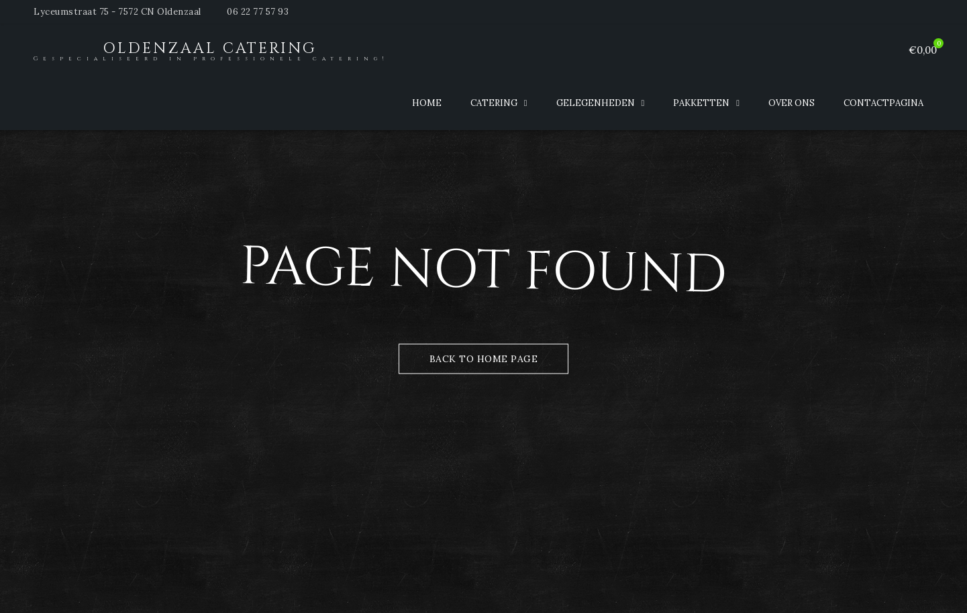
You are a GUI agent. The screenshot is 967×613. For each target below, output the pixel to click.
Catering (493, 103)
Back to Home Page (483, 359)
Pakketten (701, 103)
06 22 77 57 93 (258, 11)
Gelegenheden (595, 103)
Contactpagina (883, 103)
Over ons (791, 103)
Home (427, 103)
